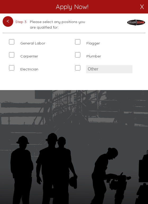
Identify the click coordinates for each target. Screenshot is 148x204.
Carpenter (29, 56)
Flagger (93, 43)
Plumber (93, 56)
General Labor (32, 43)
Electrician (29, 69)
